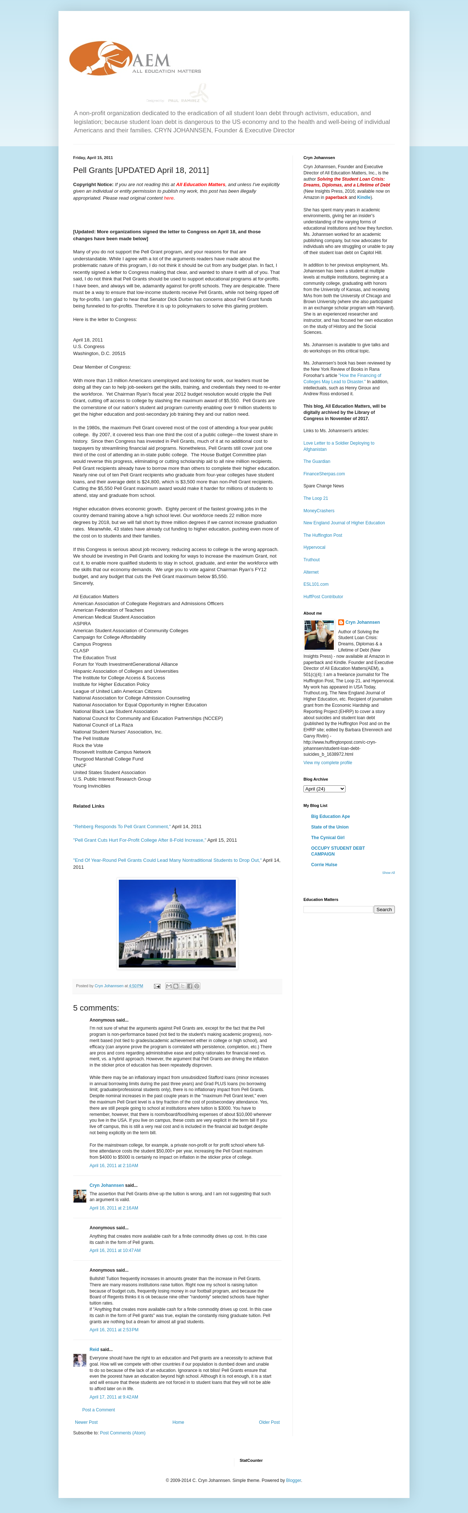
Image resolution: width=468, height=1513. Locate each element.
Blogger (293, 1480)
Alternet (310, 572)
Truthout (311, 559)
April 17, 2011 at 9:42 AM (114, 1397)
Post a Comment (98, 1409)
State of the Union (330, 827)
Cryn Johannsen (107, 1185)
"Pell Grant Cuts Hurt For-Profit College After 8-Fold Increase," (139, 840)
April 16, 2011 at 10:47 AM (115, 1250)
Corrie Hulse (324, 864)
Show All (388, 873)
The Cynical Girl (327, 837)
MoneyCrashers (319, 510)
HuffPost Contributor (323, 596)
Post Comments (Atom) (123, 1432)
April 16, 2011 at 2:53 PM (114, 1329)
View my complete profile (327, 762)
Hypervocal (314, 547)
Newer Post (86, 1422)
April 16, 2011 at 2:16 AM (114, 1208)
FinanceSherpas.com (324, 473)
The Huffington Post (322, 535)
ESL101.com (316, 584)
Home (178, 1422)
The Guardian (316, 461)
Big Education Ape (330, 816)
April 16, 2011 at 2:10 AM (114, 1165)
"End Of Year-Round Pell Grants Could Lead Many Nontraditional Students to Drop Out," (167, 860)
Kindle (364, 197)
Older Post (269, 1422)
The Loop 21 (315, 498)
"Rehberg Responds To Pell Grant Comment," (122, 826)
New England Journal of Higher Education (344, 522)
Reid (94, 1349)
